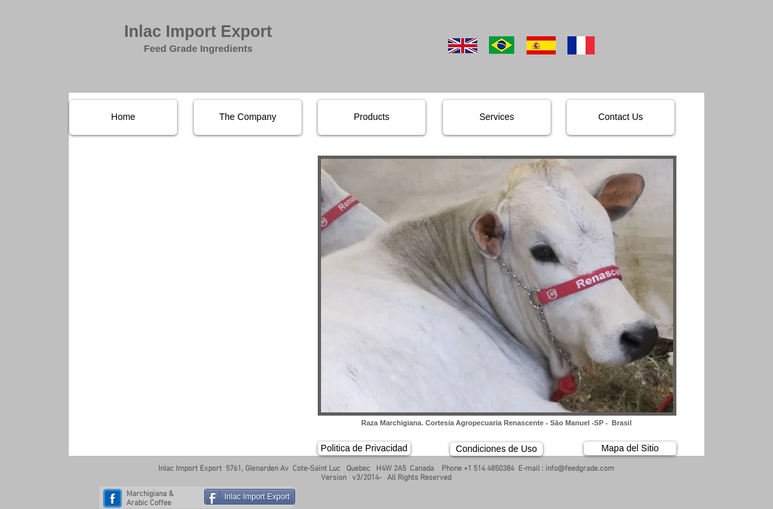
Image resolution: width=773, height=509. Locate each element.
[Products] (371, 117)
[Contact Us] (620, 117)
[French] (581, 45)
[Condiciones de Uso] (496, 449)
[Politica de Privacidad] (364, 448)
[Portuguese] (501, 45)
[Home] (123, 117)
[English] (462, 45)
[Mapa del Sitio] (630, 448)
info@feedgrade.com (579, 468)
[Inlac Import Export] (249, 496)
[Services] (497, 117)
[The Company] (248, 117)
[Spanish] (541, 45)
